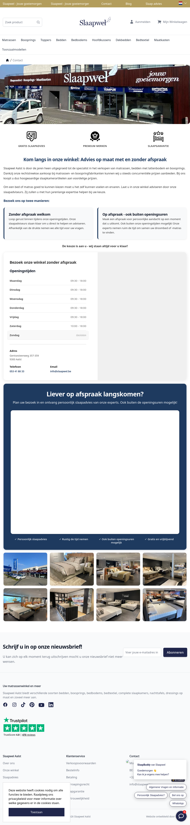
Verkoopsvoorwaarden (81, 763)
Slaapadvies (10, 777)
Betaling (71, 777)
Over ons (9, 763)
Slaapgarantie (75, 791)
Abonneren (175, 652)
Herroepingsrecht (78, 784)
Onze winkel (11, 770)
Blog (129, 4)
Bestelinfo (72, 770)
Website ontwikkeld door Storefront (166, 816)
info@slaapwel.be (60, 371)
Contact (106, 4)
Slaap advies (154, 4)
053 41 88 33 (17, 371)
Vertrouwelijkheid (77, 798)
